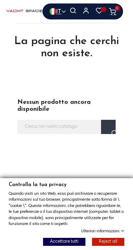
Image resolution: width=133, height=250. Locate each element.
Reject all (108, 242)
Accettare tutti (64, 242)
